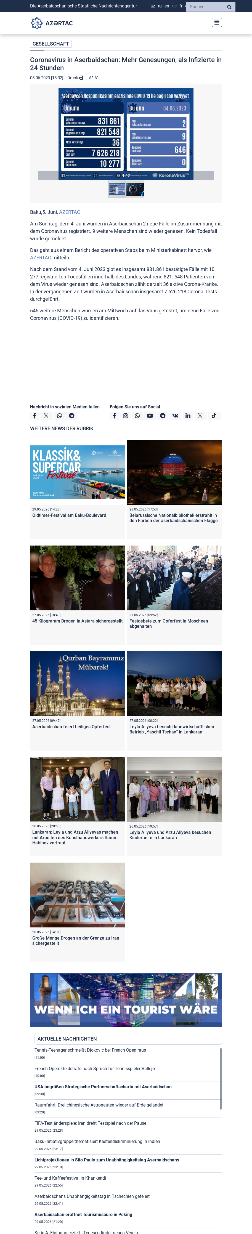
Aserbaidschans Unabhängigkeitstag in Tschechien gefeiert (92, 1196)
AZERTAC (69, 212)
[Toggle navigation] (215, 21)
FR (180, 6)
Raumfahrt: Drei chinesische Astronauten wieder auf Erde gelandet (99, 1105)
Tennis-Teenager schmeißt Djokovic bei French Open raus (90, 1050)
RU (160, 6)
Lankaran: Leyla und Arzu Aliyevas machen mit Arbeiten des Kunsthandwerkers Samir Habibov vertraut (75, 837)
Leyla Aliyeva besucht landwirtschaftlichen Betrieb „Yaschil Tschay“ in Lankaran (171, 729)
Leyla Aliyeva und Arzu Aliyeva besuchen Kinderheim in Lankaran (170, 835)
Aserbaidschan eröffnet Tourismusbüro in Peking (83, 1214)
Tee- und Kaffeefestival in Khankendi (70, 1178)
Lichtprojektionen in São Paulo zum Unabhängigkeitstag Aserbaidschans (107, 1160)
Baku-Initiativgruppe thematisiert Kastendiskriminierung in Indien (97, 1141)
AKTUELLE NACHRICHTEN (67, 1039)
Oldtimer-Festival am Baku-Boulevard (69, 515)
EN (167, 6)
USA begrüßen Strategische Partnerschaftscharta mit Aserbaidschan (103, 1086)
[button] (126, 134)
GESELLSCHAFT (51, 44)
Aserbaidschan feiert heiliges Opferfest (71, 726)
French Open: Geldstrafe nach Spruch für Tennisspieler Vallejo (95, 1068)
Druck (75, 77)
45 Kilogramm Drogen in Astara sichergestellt (77, 621)
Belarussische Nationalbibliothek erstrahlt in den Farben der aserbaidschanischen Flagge (173, 518)
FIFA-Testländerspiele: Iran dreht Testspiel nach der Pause (90, 1123)
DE (174, 6)
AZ (152, 6)
